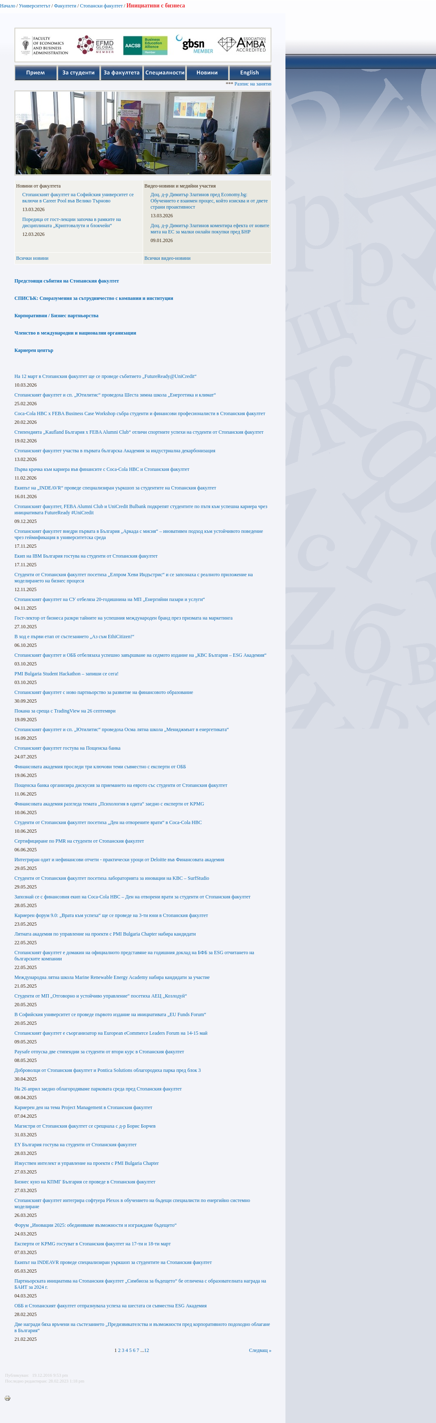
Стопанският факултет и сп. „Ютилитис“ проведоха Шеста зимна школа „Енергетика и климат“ (115, 395)
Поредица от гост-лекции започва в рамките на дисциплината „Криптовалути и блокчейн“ (71, 222)
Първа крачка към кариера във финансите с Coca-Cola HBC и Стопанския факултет (101, 469)
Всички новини (32, 258)
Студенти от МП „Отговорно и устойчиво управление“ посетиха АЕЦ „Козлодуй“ (100, 996)
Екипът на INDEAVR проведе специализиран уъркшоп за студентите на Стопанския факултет (113, 1262)
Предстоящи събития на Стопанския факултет (66, 281)
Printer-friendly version (9, 1398)
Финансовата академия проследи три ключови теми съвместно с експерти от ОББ (100, 767)
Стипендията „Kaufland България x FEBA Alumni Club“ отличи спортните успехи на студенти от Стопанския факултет (139, 432)
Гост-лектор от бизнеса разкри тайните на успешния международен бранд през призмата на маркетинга (123, 618)
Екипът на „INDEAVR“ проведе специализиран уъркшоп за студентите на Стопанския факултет (115, 488)
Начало (7, 6)
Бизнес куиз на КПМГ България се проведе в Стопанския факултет (85, 1182)
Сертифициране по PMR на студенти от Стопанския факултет (79, 841)
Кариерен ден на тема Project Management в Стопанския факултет (83, 1107)
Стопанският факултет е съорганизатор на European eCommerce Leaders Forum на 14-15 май (110, 1033)
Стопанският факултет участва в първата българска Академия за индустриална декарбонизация (114, 451)
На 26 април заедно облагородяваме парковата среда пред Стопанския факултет (98, 1089)
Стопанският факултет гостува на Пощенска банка (67, 748)
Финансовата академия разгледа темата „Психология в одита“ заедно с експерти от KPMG (109, 804)
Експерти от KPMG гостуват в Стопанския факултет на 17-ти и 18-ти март (92, 1244)
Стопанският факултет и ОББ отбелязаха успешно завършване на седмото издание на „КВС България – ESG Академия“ (140, 655)
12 (146, 1350)
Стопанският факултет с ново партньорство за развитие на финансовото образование (103, 692)
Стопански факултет (101, 6)
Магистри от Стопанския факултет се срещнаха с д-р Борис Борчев (85, 1126)
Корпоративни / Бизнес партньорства (56, 315)
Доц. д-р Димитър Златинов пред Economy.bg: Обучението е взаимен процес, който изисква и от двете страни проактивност (209, 201)
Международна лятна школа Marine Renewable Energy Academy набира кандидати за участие (112, 977)
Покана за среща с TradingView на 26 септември (64, 711)
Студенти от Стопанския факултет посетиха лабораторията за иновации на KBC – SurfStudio (111, 878)
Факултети (65, 6)
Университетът (34, 6)
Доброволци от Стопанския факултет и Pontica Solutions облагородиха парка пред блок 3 (107, 1070)
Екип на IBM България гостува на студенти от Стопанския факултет (86, 556)
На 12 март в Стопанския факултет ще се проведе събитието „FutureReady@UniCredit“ (105, 376)
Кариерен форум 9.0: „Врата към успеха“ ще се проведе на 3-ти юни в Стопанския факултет (111, 915)
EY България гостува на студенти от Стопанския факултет (75, 1144)
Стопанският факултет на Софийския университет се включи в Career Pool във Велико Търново (78, 198)
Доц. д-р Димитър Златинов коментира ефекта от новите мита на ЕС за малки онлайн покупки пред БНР (210, 229)
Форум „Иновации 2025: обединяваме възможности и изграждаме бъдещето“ (95, 1225)
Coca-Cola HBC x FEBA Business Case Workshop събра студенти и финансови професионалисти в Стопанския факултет (139, 413)
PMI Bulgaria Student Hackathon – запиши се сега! (66, 674)
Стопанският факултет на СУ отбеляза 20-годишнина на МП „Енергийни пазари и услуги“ (109, 599)
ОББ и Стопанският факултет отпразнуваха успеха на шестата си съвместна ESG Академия (110, 1306)
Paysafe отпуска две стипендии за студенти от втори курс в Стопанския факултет (99, 1052)
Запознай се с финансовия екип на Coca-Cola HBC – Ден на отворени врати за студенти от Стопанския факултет (132, 897)
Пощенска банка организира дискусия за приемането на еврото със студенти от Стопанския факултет (120, 785)
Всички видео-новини (167, 258)
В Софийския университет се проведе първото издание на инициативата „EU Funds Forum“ (110, 1014)
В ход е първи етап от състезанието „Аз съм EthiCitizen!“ (74, 636)
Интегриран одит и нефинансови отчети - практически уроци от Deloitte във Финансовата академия (119, 859)
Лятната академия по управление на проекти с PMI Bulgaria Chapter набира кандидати (105, 934)
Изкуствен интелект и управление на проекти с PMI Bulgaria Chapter (86, 1163)
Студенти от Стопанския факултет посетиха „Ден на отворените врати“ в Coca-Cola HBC (108, 822)
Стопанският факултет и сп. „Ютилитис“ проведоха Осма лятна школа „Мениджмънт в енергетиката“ (121, 729)
